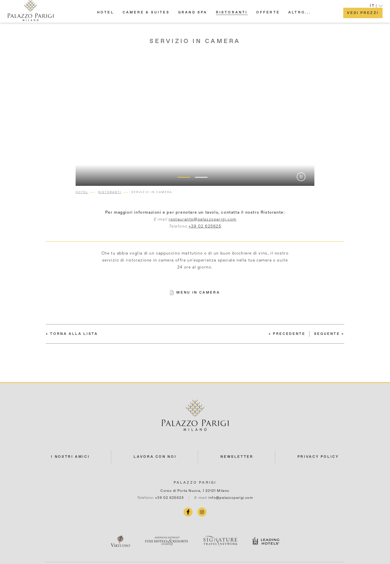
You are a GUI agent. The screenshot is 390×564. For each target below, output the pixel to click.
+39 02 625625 (205, 230)
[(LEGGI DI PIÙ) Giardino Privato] (287, 334)
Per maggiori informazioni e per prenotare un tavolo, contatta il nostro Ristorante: (195, 216)
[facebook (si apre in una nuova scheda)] (188, 512)
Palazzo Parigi (195, 482)
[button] (299, 14)
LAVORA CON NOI (155, 457)
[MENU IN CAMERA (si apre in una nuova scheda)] (195, 292)
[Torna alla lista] (72, 334)
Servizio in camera (194, 41)
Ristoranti (109, 192)
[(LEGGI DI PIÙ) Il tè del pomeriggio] (329, 334)
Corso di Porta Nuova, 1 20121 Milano (194, 491)
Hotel (82, 192)
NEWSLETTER (236, 457)
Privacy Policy (318, 457)
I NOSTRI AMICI (70, 457)
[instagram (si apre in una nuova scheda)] (201, 512)
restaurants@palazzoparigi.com (202, 223)
